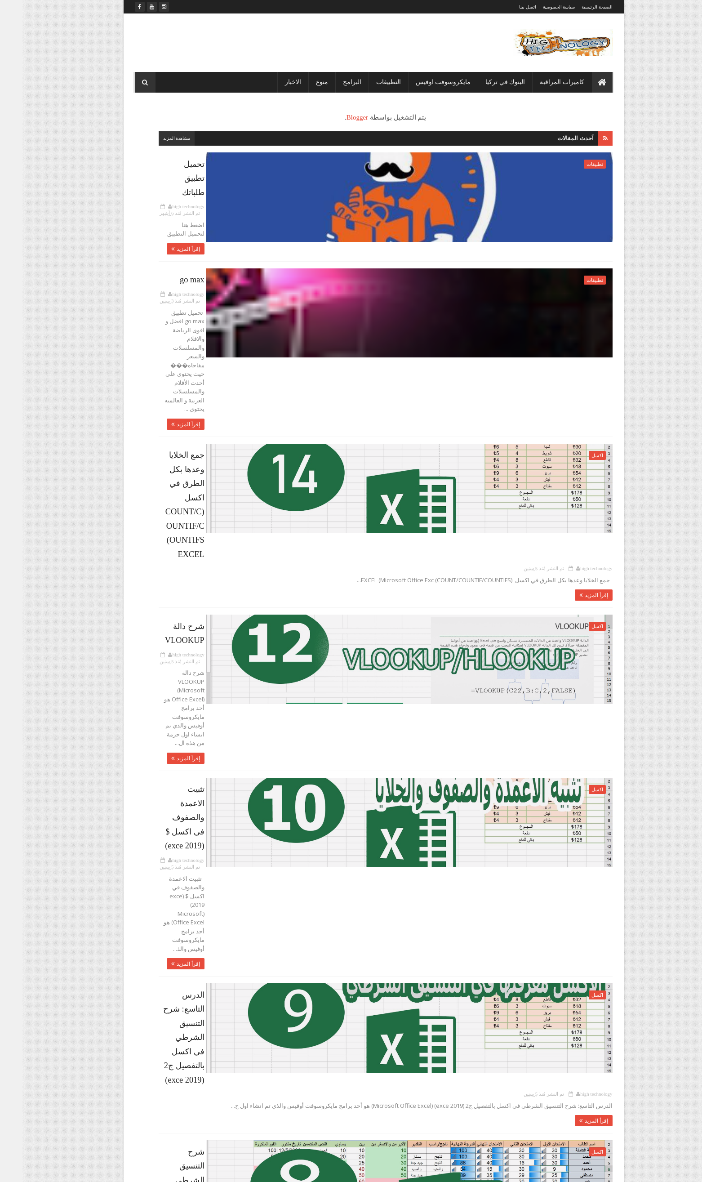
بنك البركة (158, 348)
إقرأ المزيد (430, 201)
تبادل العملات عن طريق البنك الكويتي (169, 566)
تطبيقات (572, 164)
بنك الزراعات (234, 364)
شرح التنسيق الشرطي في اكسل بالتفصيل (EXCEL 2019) (365, 757)
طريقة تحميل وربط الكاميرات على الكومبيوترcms (489, 975)
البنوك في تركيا (482, 82)
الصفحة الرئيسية (574, 6)
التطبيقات (366, 82)
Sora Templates (551, 1169)
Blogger (402, 117)
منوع (299, 82)
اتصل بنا (244, 268)
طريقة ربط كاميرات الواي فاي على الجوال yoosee (489, 1011)
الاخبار (270, 82)
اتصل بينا (505, 6)
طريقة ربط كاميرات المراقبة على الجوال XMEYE (489, 1121)
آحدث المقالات (553, 138)
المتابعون (219, 159)
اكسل (575, 363)
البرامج (329, 82)
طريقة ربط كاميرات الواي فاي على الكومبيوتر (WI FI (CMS (363, 856)
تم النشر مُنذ (377, 174)
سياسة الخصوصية (536, 6)
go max (436, 259)
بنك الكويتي (191, 364)
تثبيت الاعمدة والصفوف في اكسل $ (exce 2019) (379, 558)
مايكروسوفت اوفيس (421, 82)
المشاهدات (148, 159)
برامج (189, 348)
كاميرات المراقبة (539, 82)
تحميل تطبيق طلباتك (417, 160)
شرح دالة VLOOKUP (416, 458)
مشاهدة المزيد (289, 138)
